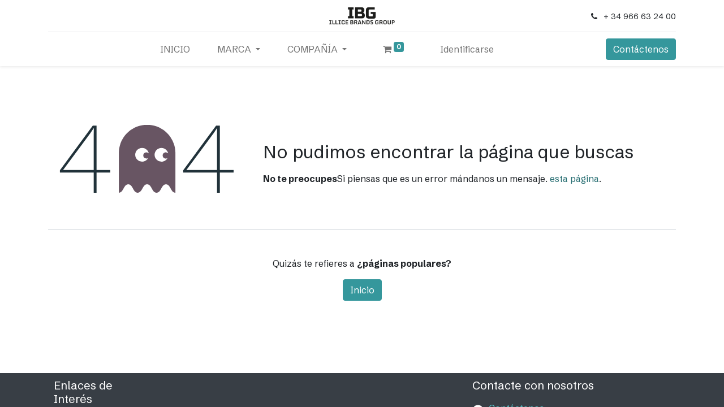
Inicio (362, 290)
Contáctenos (641, 49)
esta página (574, 178)
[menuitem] (175, 49)
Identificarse (467, 49)
